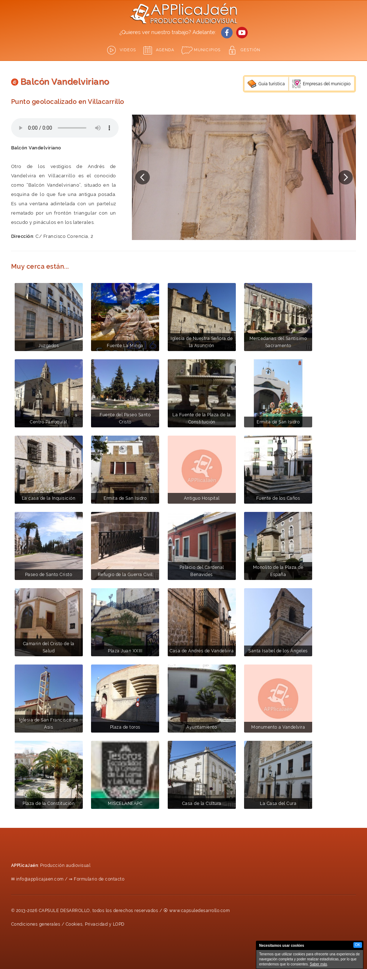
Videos (128, 50)
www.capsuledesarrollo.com (199, 910)
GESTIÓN (250, 50)
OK (357, 945)
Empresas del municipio (327, 83)
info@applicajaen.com (40, 879)
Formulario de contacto (99, 879)
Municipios (207, 50)
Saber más (318, 964)
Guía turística (271, 83)
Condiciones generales (36, 924)
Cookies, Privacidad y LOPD (95, 924)
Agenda (165, 50)
